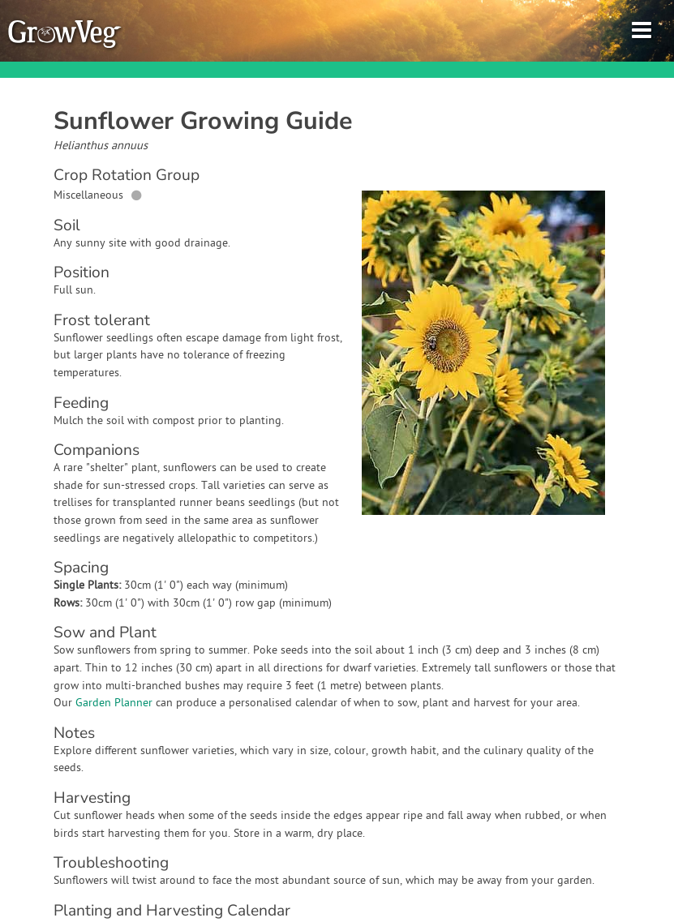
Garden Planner (113, 703)
